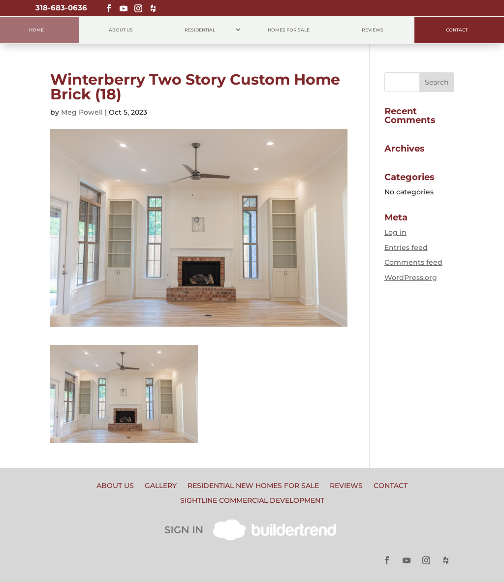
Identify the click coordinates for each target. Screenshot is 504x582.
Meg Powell (82, 112)
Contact (457, 29)
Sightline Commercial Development (252, 501)
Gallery (161, 486)
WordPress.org (410, 277)
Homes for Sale (289, 29)
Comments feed (413, 262)
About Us (121, 29)
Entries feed (406, 247)
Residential (200, 29)
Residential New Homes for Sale (253, 486)
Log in (395, 232)
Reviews (372, 29)
